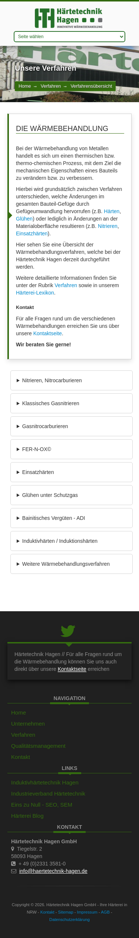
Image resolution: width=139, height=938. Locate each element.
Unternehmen (28, 723)
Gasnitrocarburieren (45, 426)
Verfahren (51, 86)
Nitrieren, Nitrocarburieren (52, 380)
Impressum (87, 912)
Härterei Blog (27, 816)
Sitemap (65, 912)
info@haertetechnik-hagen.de (53, 871)
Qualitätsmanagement (38, 746)
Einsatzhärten (32, 233)
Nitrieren (108, 226)
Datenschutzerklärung (69, 919)
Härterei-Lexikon (35, 293)
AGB (105, 912)
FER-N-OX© (36, 449)
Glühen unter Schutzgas (50, 495)
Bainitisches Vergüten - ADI (53, 518)
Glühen (24, 219)
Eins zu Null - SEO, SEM (41, 804)
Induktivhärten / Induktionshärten (59, 541)
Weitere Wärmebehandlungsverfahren (66, 564)
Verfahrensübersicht (91, 86)
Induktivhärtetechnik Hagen (45, 782)
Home (25, 86)
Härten (111, 211)
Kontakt (20, 757)
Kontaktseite (47, 333)
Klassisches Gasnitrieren (50, 403)
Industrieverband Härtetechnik (48, 793)
